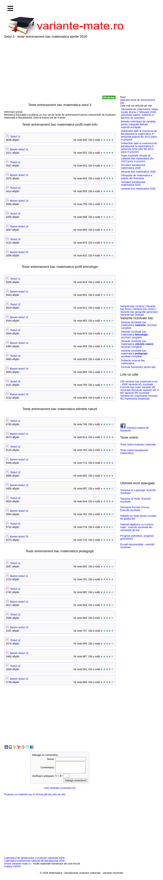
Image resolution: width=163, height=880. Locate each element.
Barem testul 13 (19, 200)
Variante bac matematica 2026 (138, 171)
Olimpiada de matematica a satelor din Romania (136, 177)
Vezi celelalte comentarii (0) (60, 790)
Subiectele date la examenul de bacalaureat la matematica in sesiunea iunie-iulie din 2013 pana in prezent (139, 147)
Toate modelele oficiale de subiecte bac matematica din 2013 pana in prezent (137, 158)
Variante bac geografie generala (138, 311)
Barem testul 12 (19, 175)
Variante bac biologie (132, 314)
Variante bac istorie (144, 309)
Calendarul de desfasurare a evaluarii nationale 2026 (34, 860)
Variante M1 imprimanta (133, 395)
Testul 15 (15, 239)
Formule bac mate (130, 387)
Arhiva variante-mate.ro (17, 865)
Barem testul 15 (19, 252)
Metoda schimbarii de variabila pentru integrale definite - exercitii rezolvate (138, 124)
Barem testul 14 (19, 226)
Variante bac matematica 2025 (138, 188)
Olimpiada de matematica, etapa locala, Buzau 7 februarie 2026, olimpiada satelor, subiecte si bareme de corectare (139, 113)
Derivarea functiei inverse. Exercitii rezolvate (135, 509)
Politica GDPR (12, 868)
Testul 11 (15, 136)
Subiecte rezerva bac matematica (133, 362)
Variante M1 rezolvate (140, 384)
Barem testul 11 (19, 149)
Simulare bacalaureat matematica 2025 (133, 183)
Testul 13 (15, 187)
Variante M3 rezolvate (137, 392)
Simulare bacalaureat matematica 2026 (133, 166)
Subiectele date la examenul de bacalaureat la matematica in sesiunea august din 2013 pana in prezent (139, 135)
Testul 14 (15, 213)
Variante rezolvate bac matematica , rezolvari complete (139, 325)
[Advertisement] (81, 67)
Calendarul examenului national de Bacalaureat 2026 (34, 862)
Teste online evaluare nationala (138, 444)
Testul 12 (15, 162)
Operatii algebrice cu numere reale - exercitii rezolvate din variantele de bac (136, 527)
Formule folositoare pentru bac (138, 367)
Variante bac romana (132, 306)
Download (143, 398)
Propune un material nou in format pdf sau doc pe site (34, 796)
